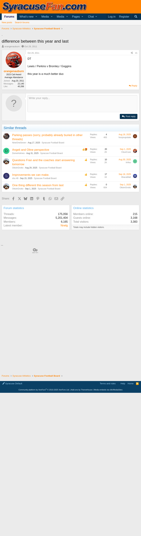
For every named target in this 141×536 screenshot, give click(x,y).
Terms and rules (108, 526)
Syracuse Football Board (53, 190)
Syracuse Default (12, 526)
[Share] (132, 101)
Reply (134, 133)
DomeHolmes (18, 201)
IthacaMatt (126, 225)
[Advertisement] (70, 60)
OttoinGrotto (17, 215)
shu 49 (15, 226)
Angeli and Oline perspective (30, 197)
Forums (9, 16)
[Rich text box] (82, 151)
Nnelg (64, 273)
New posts (7, 22)
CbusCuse (126, 200)
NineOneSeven (19, 190)
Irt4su (128, 210)
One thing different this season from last (37, 233)
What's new (27, 16)
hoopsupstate (125, 185)
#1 (136, 101)
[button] (36, 16)
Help (123, 526)
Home (131, 526)
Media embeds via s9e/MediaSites (108, 533)
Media (45, 16)
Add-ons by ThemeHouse (81, 533)
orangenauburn (12, 94)
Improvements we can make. (30, 222)
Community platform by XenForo (43, 533)
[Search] (135, 16)
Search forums (22, 22)
